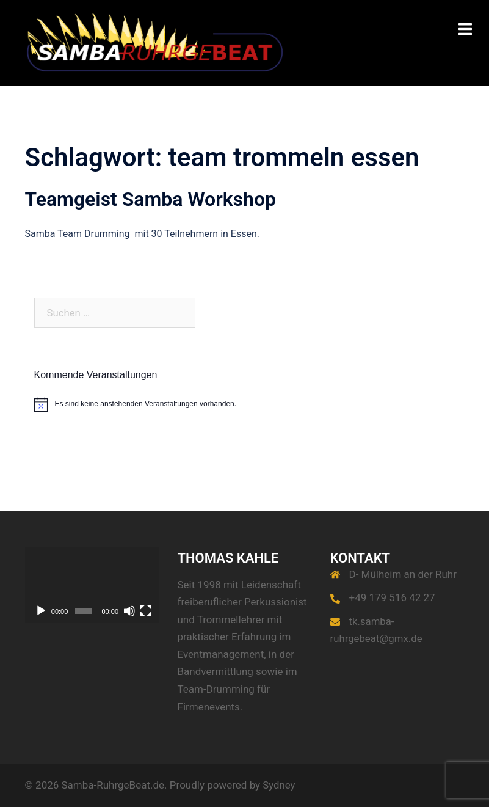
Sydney (279, 785)
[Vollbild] (146, 611)
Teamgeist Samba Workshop (151, 199)
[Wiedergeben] (41, 611)
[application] (92, 585)
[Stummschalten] (129, 611)
